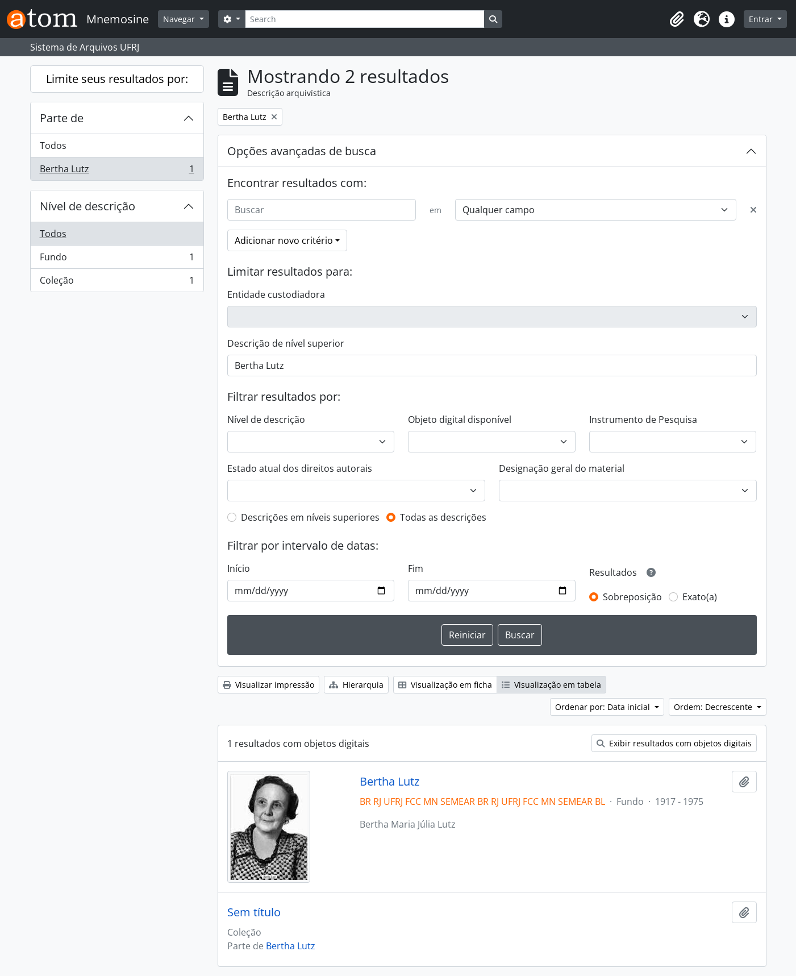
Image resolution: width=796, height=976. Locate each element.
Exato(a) (699, 597)
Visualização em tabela (551, 684)
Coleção (116, 282)
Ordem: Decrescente (714, 706)
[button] (676, 19)
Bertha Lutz (116, 171)
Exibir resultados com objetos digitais (674, 743)
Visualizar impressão (268, 684)
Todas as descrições (443, 517)
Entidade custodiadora (276, 294)
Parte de (62, 118)
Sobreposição (632, 597)
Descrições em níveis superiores (310, 517)
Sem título (254, 912)
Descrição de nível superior (285, 343)
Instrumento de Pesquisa (643, 419)
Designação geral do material (561, 468)
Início (238, 568)
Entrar (762, 19)
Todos (53, 145)
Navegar (180, 19)
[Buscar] (321, 210)
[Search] (365, 19)
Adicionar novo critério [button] (284, 240)
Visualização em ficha (445, 684)
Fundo (116, 259)
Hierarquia (356, 684)
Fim (415, 568)
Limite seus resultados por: (117, 78)
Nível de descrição (87, 206)
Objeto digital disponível (459, 419)
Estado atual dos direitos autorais (299, 468)
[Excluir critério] (753, 210)
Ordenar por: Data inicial (603, 706)
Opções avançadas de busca (301, 151)
